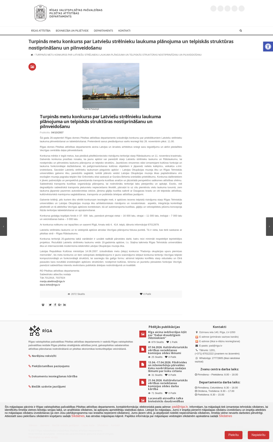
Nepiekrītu (258, 435)
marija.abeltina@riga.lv (52, 281)
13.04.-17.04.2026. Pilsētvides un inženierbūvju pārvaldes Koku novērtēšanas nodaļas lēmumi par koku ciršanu (167, 366)
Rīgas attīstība (40, 30)
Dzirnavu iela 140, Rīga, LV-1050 (217, 332)
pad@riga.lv (215, 345)
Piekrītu (233, 435)
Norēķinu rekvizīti (42, 356)
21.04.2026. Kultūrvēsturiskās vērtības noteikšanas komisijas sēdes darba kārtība (168, 384)
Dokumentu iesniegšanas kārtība (54, 376)
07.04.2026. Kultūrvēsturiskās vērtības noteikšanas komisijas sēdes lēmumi (168, 350)
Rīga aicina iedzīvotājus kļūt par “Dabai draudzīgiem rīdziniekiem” (167, 335)
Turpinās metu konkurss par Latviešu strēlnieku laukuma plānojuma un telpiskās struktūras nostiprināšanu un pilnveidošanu (100, 121)
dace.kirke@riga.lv (50, 284)
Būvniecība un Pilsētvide (72, 30)
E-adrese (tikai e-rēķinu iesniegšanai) (219, 341)
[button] (268, 46)
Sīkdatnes (78, 416)
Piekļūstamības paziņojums (49, 366)
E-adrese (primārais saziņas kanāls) (218, 336)
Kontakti (124, 30)
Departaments (103, 30)
